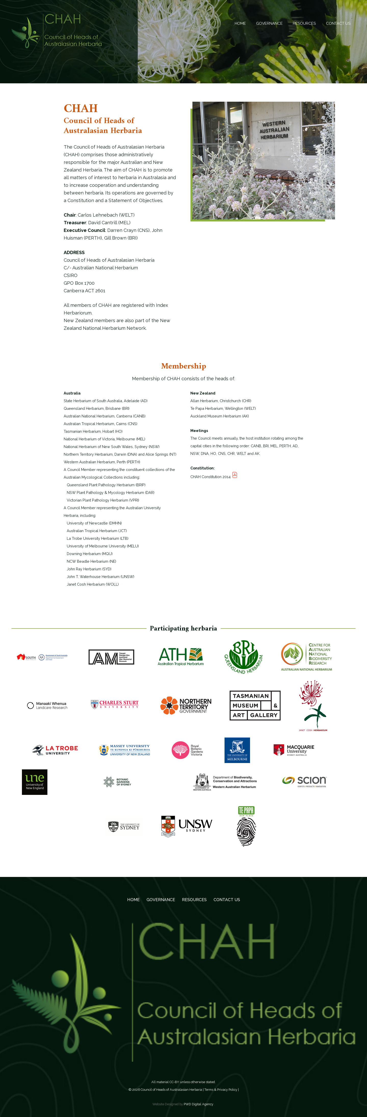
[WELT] (246, 830)
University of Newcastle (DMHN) (93, 523)
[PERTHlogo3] (225, 785)
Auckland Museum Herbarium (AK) (219, 416)
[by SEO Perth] (293, 753)
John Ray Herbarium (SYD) (87, 569)
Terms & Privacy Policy (220, 1090)
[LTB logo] (55, 753)
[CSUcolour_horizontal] (116, 708)
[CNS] (180, 660)
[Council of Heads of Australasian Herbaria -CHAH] (56, 32)
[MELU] (237, 753)
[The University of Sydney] (124, 830)
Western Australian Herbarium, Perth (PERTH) (102, 462)
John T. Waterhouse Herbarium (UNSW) (99, 576)
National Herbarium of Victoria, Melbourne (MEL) (104, 439)
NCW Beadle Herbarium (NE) (90, 561)
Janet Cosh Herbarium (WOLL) (91, 584)
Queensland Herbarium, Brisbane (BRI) (96, 408)
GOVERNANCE (161, 899)
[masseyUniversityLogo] (124, 753)
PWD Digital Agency (198, 1104)
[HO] (255, 709)
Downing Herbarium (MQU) (88, 553)
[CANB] (306, 660)
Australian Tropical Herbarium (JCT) (95, 531)
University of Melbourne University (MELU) (101, 546)
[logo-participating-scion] (304, 785)
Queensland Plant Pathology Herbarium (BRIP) (105, 485)
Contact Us (227, 899)
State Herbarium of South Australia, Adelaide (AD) (106, 401)
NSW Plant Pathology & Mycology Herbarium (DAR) (109, 492)
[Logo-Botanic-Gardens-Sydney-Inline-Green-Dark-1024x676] (117, 785)
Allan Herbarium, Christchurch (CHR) (220, 401)
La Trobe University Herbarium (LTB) (96, 538)
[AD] (42, 660)
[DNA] (185, 709)
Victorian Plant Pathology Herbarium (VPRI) (101, 500)
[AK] (111, 660)
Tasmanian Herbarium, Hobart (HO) (93, 431)
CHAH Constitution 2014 (214, 477)
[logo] (186, 830)
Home (133, 899)
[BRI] (244, 660)
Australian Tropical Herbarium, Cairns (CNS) (100, 424)
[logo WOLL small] (313, 709)
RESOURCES (194, 899)
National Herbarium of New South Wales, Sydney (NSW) (112, 446)
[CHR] (47, 709)
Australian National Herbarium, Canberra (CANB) (105, 416)
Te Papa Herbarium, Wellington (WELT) (223, 408)
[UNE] (34, 785)
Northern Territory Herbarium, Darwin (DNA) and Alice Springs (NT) (120, 454)
